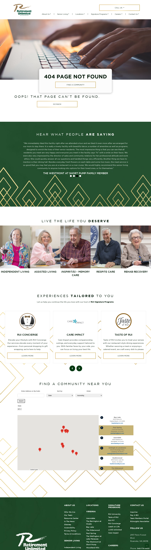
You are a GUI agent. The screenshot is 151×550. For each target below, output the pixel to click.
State (19, 405)
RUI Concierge (114, 523)
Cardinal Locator (34, 469)
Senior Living (62, 14)
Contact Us (133, 14)
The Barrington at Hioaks (93, 522)
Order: (89, 391)
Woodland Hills (92, 547)
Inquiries (134, 512)
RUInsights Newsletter (139, 521)
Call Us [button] (119, 8)
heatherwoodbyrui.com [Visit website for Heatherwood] (117, 463)
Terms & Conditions (72, 533)
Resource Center (71, 518)
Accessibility (69, 527)
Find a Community (75, 85)
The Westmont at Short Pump (93, 542)
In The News (69, 521)
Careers (118, 14)
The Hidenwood (93, 530)
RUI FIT (111, 520)
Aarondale (90, 518)
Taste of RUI (113, 517)
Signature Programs (99, 14)
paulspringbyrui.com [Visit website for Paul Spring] (117, 433)
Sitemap (67, 524)
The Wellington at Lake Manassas (93, 537)
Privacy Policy (70, 530)
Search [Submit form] (21, 400)
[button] (76, 453)
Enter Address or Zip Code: (30, 391)
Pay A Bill (134, 515)
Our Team (68, 515)
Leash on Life (114, 526)
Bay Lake (90, 527)
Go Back (57, 104)
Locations (79, 14)
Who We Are (69, 512)
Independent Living (72, 547)
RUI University (114, 514)
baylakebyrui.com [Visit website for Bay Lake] (117, 422)
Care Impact (113, 532)
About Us (46, 14)
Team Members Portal (139, 518)
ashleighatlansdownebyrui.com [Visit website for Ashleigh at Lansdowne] (117, 453)
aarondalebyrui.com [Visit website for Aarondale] (117, 443)
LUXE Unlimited (115, 529)
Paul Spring (91, 533)
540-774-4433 (143, 548)
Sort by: (60, 391)
